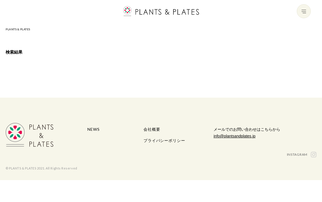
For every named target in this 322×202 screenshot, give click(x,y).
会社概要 (151, 129)
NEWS (93, 129)
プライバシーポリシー (164, 140)
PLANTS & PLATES (18, 29)
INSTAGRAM (301, 154)
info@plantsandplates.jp (235, 136)
